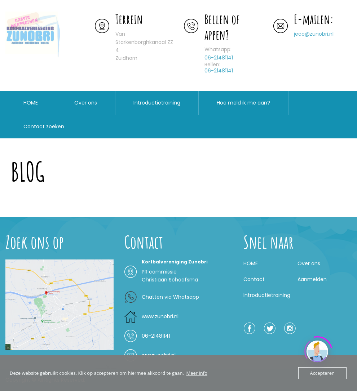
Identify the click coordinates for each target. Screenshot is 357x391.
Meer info (196, 373)
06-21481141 (218, 57)
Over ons (85, 102)
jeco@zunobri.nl (314, 33)
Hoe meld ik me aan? (243, 102)
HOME (30, 102)
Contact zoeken (43, 126)
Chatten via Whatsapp (170, 297)
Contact (254, 279)
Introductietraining (156, 102)
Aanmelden (312, 279)
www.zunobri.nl (160, 316)
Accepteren (322, 373)
